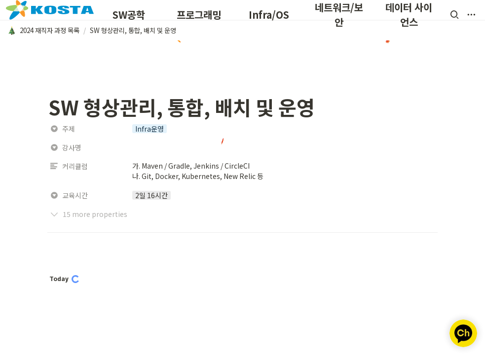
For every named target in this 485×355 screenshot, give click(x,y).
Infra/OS (269, 14)
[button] (454, 15)
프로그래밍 (199, 14)
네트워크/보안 (339, 14)
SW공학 (128, 14)
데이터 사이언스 (408, 14)
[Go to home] (50, 10)
